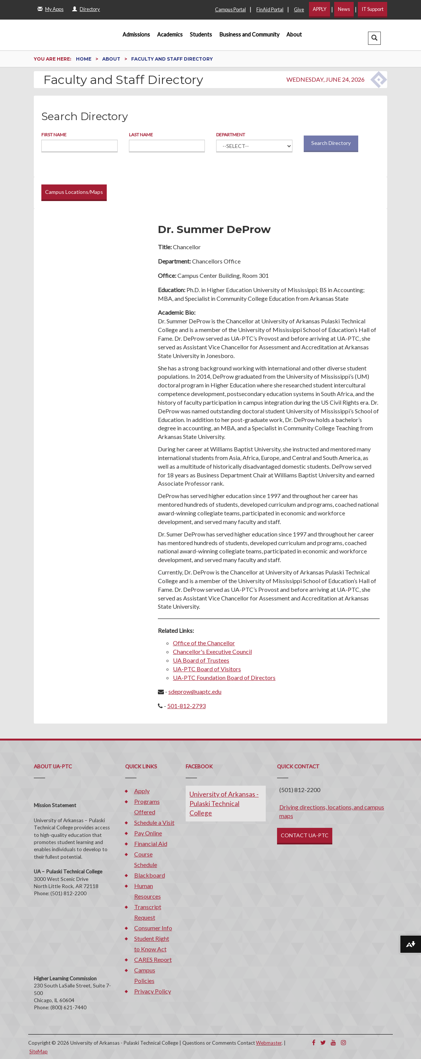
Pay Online (148, 833)
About (294, 34)
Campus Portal (230, 9)
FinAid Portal (269, 9)
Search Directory (331, 143)
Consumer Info (153, 927)
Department (230, 134)
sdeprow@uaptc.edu (194, 691)
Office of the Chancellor (204, 642)
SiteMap (38, 1051)
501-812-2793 (186, 705)
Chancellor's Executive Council (212, 651)
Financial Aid (150, 843)
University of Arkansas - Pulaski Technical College (224, 803)
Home (84, 59)
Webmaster (269, 1043)
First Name (54, 134)
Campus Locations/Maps (74, 192)
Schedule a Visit (154, 822)
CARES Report (153, 959)
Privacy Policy (152, 991)
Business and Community (249, 34)
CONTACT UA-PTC (305, 835)
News (344, 9)
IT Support (372, 9)
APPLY (319, 9)
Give (299, 9)
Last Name (141, 134)
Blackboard (149, 875)
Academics (170, 34)
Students (201, 34)
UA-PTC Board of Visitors (207, 668)
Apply (142, 790)
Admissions (136, 34)
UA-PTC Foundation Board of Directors (224, 677)
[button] (374, 38)
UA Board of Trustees (201, 660)
